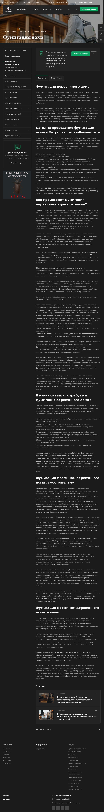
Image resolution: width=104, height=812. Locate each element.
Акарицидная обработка (17, 87)
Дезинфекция (17, 92)
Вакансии (6, 757)
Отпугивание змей (17, 114)
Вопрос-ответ (40, 749)
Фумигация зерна (12, 67)
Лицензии (6, 752)
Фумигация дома (12, 65)
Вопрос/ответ (56, 78)
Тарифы (6, 799)
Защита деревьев (17, 56)
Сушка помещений (17, 136)
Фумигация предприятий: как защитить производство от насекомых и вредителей (76, 716)
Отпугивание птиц (17, 103)
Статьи (6, 795)
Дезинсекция (17, 98)
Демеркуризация (17, 119)
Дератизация (17, 130)
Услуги (71, 745)
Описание (42, 78)
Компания (7, 745)
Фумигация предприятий (15, 70)
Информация (41, 745)
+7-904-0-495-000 (84, 2)
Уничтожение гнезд (17, 108)
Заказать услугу (80, 54)
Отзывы (6, 754)
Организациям (17, 125)
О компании (7, 749)
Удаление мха (17, 76)
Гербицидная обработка (17, 50)
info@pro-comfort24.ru (63, 799)
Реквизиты (7, 760)
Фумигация (17, 61)
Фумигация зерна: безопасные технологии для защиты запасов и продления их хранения (74, 700)
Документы (7, 763)
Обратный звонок (89, 9)
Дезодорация (17, 81)
